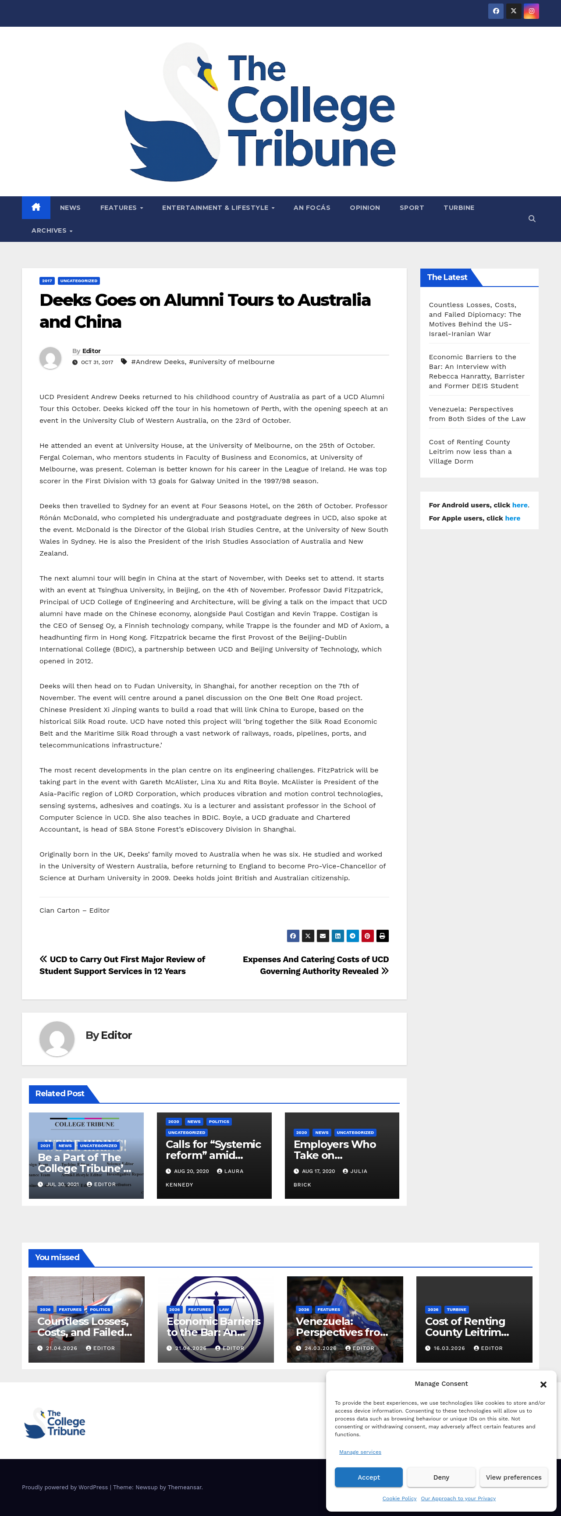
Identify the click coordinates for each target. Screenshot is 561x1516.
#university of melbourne (232, 362)
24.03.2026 (322, 1348)
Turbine (459, 208)
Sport (412, 208)
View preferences (514, 1477)
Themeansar (185, 1487)
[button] (543, 1383)
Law (224, 1309)
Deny (441, 1477)
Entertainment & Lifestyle (216, 208)
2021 (45, 1145)
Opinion (365, 208)
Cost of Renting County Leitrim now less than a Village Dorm (470, 451)
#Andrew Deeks (158, 362)
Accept (369, 1477)
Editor (91, 351)
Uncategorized (79, 280)
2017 (47, 280)
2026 (45, 1309)
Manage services (360, 1452)
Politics (219, 1121)
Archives (50, 230)
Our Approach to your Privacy (458, 1498)
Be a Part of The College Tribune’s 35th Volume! (83, 1168)
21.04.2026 (63, 1348)
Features (119, 208)
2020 (173, 1121)
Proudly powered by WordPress (66, 1487)
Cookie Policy (400, 1498)
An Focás (312, 208)
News (70, 208)
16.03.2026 (451, 1348)
